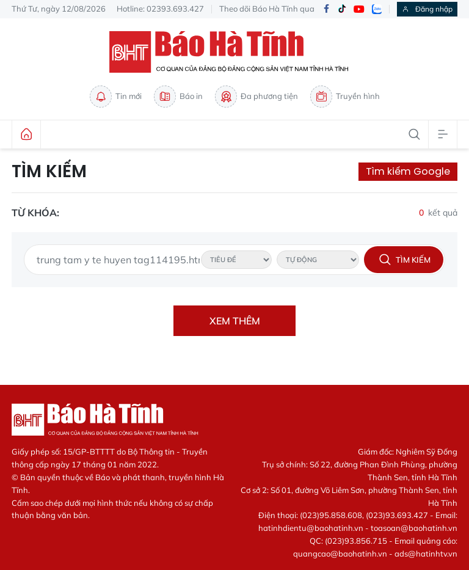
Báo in (178, 97)
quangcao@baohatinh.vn (340, 553)
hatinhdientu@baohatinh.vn (310, 528)
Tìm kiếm (49, 172)
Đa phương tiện (256, 97)
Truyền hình (345, 97)
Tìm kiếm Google (408, 171)
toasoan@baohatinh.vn (414, 528)
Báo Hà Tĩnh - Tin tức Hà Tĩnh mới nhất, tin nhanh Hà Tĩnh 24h (234, 52)
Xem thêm (234, 321)
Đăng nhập (427, 8)
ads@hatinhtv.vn (425, 553)
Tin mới (116, 97)
